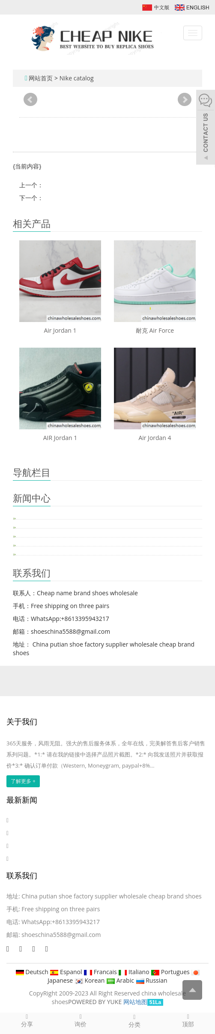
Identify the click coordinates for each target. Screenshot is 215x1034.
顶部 (188, 1020)
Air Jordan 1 (60, 330)
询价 (81, 1020)
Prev (30, 99)
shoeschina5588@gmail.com (61, 935)
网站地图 (135, 1002)
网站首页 (41, 78)
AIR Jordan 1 (60, 438)
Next (184, 99)
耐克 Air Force (155, 330)
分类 (134, 1020)
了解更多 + (23, 781)
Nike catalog (77, 78)
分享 (27, 1020)
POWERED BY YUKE (95, 1002)
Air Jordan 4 (154, 438)
